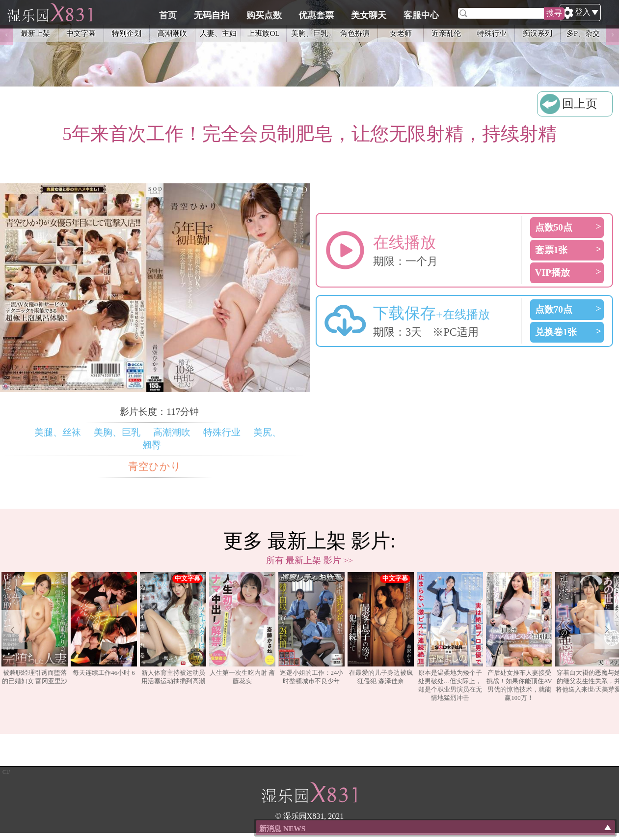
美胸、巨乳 (117, 432)
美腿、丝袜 (57, 432)
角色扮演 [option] (355, 35)
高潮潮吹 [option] (172, 35)
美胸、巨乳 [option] (309, 35)
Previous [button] (6, 35)
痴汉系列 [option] (537, 35)
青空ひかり (154, 466)
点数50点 (553, 227)
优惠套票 (365, 13)
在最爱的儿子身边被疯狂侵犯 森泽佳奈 (381, 628)
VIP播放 (552, 272)
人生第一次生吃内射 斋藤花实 (242, 628)
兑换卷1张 (556, 332)
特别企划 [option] (126, 35)
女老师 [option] (401, 35)
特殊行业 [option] (492, 35)
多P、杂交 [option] (583, 35)
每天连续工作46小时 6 (104, 624)
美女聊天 (415, 13)
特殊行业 (222, 432)
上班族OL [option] (263, 35)
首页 (224, 13)
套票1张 (551, 250)
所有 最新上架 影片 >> (309, 560)
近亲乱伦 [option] (446, 35)
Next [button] (612, 35)
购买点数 (315, 13)
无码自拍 (265, 13)
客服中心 (465, 13)
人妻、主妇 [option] (218, 35)
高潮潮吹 (171, 432)
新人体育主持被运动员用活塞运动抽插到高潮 (173, 628)
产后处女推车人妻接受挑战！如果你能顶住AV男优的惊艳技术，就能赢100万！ (519, 636)
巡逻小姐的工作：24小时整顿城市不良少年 (311, 628)
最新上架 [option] (35, 35)
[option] (34, 637)
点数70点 (553, 309)
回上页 (579, 103)
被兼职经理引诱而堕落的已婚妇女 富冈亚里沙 (34, 628)
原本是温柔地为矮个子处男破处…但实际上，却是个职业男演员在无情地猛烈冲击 (450, 636)
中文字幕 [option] (81, 35)
